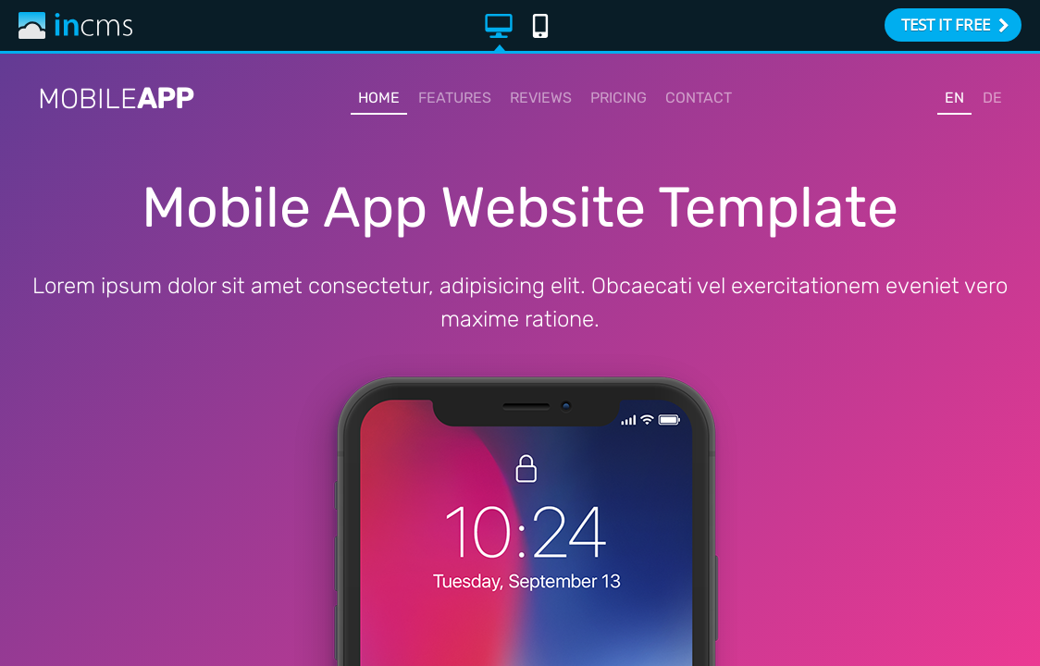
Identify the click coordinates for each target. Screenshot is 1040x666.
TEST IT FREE (955, 24)
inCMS (75, 25)
